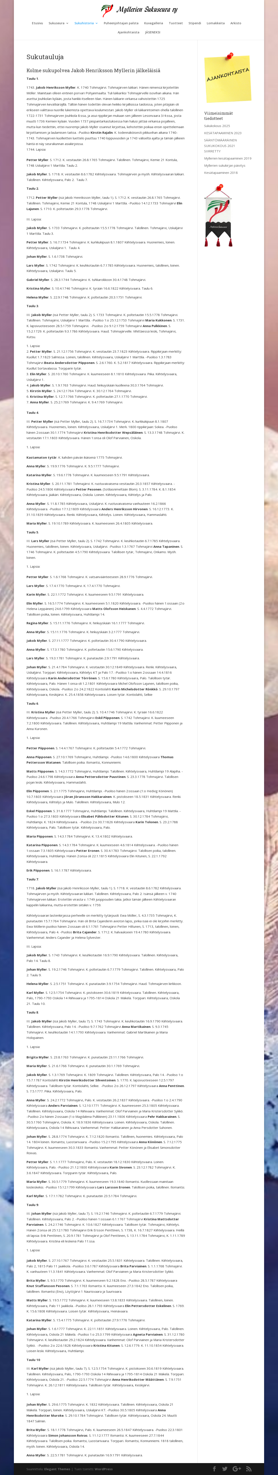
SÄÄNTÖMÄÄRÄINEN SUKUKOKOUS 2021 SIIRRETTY (220, 145)
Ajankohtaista (128, 32)
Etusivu (37, 23)
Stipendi (195, 23)
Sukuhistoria (84, 23)
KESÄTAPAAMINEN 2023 (223, 133)
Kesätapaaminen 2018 (221, 172)
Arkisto (235, 23)
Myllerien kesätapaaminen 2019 (228, 158)
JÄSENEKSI (152, 32)
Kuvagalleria (153, 23)
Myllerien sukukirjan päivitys (224, 165)
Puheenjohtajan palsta (121, 23)
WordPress (104, 1469)
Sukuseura (57, 23)
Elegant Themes (57, 1469)
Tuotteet (176, 23)
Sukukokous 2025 (217, 126)
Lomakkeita (216, 23)
